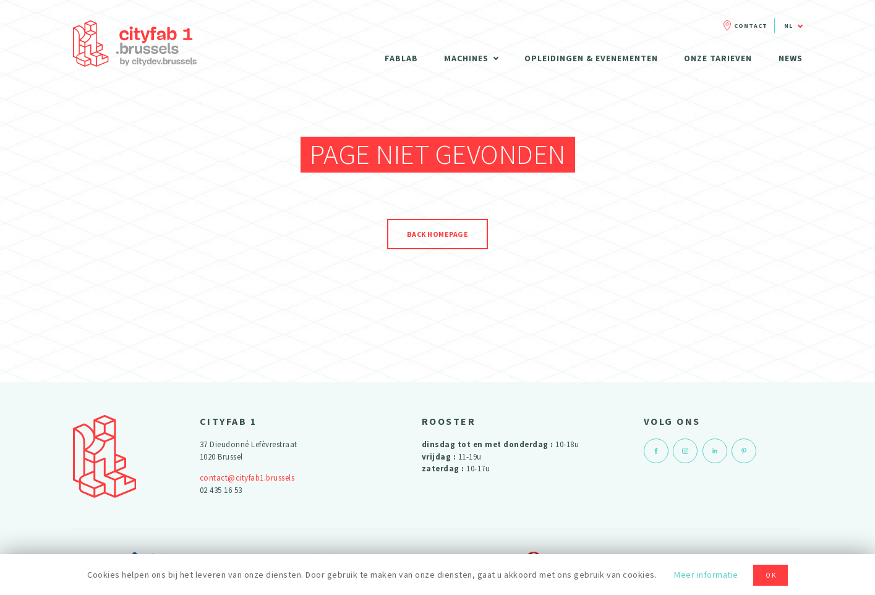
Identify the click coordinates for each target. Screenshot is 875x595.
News (791, 58)
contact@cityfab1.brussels (247, 478)
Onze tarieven (718, 58)
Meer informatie (706, 574)
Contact (750, 26)
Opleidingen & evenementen (591, 58)
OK (771, 575)
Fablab (401, 58)
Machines (466, 58)
